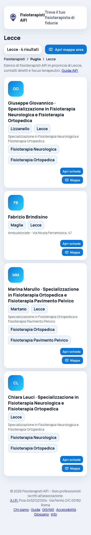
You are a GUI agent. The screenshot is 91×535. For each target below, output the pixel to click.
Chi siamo (21, 509)
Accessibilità (66, 509)
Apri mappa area (66, 49)
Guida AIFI (70, 70)
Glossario (41, 514)
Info (54, 514)
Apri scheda (72, 171)
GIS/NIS (48, 509)
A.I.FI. (14, 500)
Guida (35, 509)
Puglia (35, 59)
